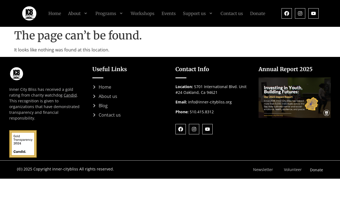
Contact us (232, 13)
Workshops (142, 13)
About (78, 13)
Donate (257, 13)
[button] (78, 13)
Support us (198, 13)
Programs (109, 13)
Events (169, 13)
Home (54, 13)
